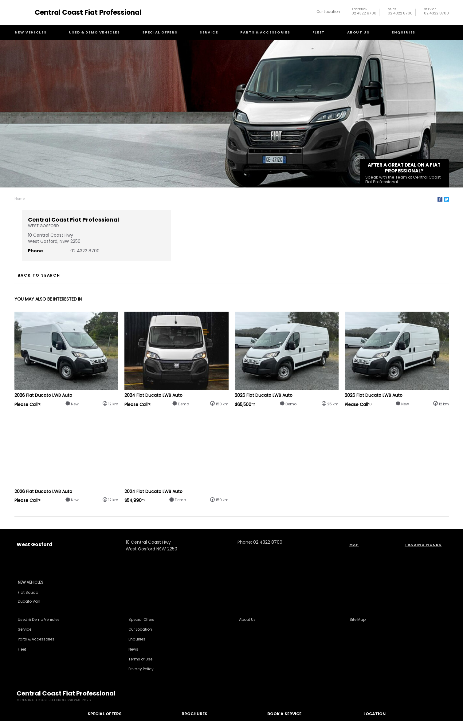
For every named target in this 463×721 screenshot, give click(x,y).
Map (354, 544)
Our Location (328, 11)
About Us (358, 32)
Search (437, 32)
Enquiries (403, 32)
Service (209, 32)
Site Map (358, 619)
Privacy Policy (141, 669)
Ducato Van (29, 601)
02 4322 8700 (363, 12)
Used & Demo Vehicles (94, 32)
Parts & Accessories (265, 32)
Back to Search (39, 275)
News (133, 649)
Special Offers (159, 32)
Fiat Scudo (28, 592)
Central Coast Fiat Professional (88, 13)
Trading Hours (423, 544)
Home (19, 198)
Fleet (318, 32)
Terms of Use (140, 659)
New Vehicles (31, 32)
